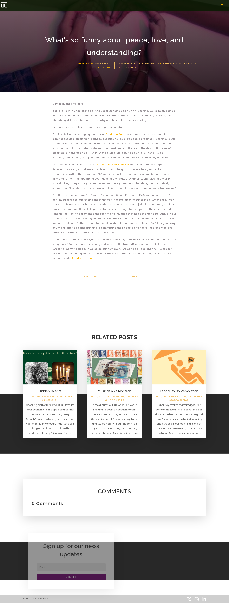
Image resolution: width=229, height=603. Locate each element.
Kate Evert (102, 63)
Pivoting (119, 402)
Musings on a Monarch (114, 394)
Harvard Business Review (113, 164)
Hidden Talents (50, 394)
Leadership (169, 63)
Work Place (187, 63)
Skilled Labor (50, 402)
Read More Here (82, 258)
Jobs (108, 399)
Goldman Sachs (116, 134)
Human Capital (50, 399)
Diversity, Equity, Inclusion (139, 63)
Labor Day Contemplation (179, 394)
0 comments (128, 67)
